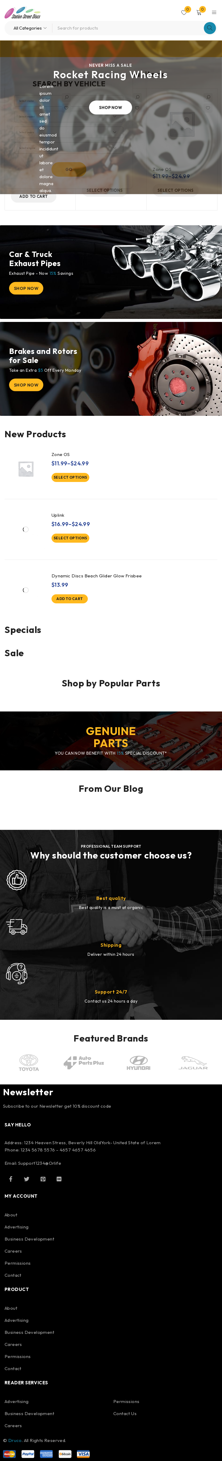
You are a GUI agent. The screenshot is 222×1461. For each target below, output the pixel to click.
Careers (13, 1251)
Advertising (16, 1227)
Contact (13, 1275)
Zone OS (60, 454)
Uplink (57, 515)
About (11, 1215)
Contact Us (125, 1413)
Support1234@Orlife (39, 1163)
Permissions (18, 1263)
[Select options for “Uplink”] (70, 538)
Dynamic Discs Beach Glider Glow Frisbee (96, 576)
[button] (33, 196)
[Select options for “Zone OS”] (70, 477)
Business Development (29, 1239)
